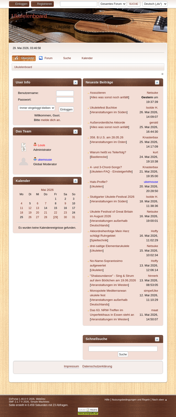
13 (37, 208)
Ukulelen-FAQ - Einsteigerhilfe (111, 171)
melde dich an (50, 120)
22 (55, 212)
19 (29, 212)
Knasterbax (150, 137)
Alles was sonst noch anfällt (109, 97)
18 (21, 212)
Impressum (71, 366)
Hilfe (107, 399)
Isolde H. (152, 107)
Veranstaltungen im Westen (109, 285)
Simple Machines (39, 401)
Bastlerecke (99, 157)
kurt (155, 152)
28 (45, 217)
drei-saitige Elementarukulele (109, 246)
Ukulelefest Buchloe (103, 107)
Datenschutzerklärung (97, 366)
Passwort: (24, 99)
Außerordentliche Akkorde (107, 122)
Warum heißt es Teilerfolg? (108, 152)
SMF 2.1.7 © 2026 (19, 401)
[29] (55, 217)
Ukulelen (97, 186)
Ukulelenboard (29, 16)
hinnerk (153, 275)
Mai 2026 (47, 190)
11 (21, 208)
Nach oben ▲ (159, 399)
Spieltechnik (99, 240)
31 (73, 217)
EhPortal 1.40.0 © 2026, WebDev (27, 399)
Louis (41, 145)
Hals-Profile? (98, 182)
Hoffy (154, 231)
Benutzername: (28, 93)
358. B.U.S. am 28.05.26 (106, 137)
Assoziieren (98, 92)
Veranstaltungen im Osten (108, 142)
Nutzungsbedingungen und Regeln (131, 399)
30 (65, 217)
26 (29, 217)
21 (45, 212)
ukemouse (45, 159)
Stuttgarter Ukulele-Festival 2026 (112, 196)
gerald (154, 122)
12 (29, 208)
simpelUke (151, 290)
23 (65, 212)
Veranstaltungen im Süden (108, 112)
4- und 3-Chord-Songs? (106, 167)
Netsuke (152, 92)
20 (37, 212)
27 (37, 217)
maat (154, 310)
